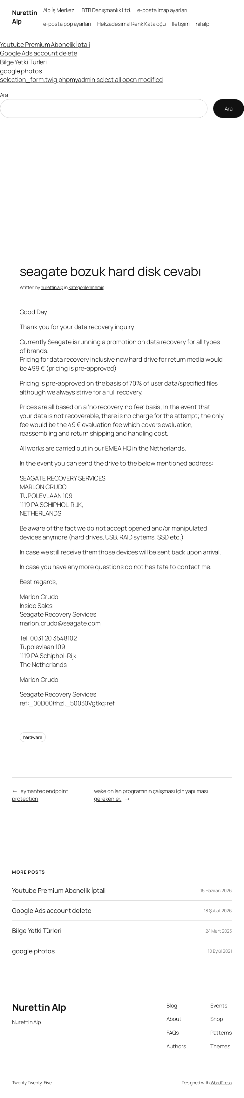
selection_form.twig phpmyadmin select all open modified (81, 79)
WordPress (221, 1083)
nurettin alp (52, 287)
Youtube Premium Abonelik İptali (45, 44)
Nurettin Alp (39, 1007)
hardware (32, 737)
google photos (21, 71)
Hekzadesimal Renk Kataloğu (131, 23)
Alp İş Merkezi (59, 10)
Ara (4, 94)
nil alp (202, 23)
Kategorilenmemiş (86, 287)
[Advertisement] (122, 184)
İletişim (180, 23)
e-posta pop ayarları (67, 23)
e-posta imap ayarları (162, 10)
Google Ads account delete (38, 53)
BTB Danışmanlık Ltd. (106, 10)
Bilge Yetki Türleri (23, 62)
